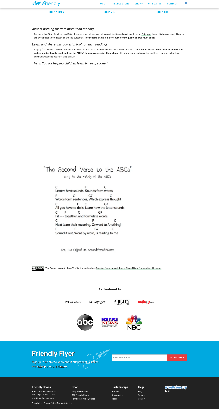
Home (102, 4)
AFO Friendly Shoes (80, 395)
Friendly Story (120, 4)
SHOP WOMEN (56, 12)
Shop (138, 4)
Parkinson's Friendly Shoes (83, 399)
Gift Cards (155, 4)
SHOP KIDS (162, 12)
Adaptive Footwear (80, 391)
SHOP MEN (109, 12)
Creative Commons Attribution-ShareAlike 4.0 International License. (128, 268)
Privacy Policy (50, 403)
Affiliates (115, 391)
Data (143, 34)
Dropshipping (117, 395)
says (149, 34)
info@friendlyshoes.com (43, 398)
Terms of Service (64, 403)
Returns (141, 395)
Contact (172, 4)
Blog (140, 391)
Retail (114, 399)
